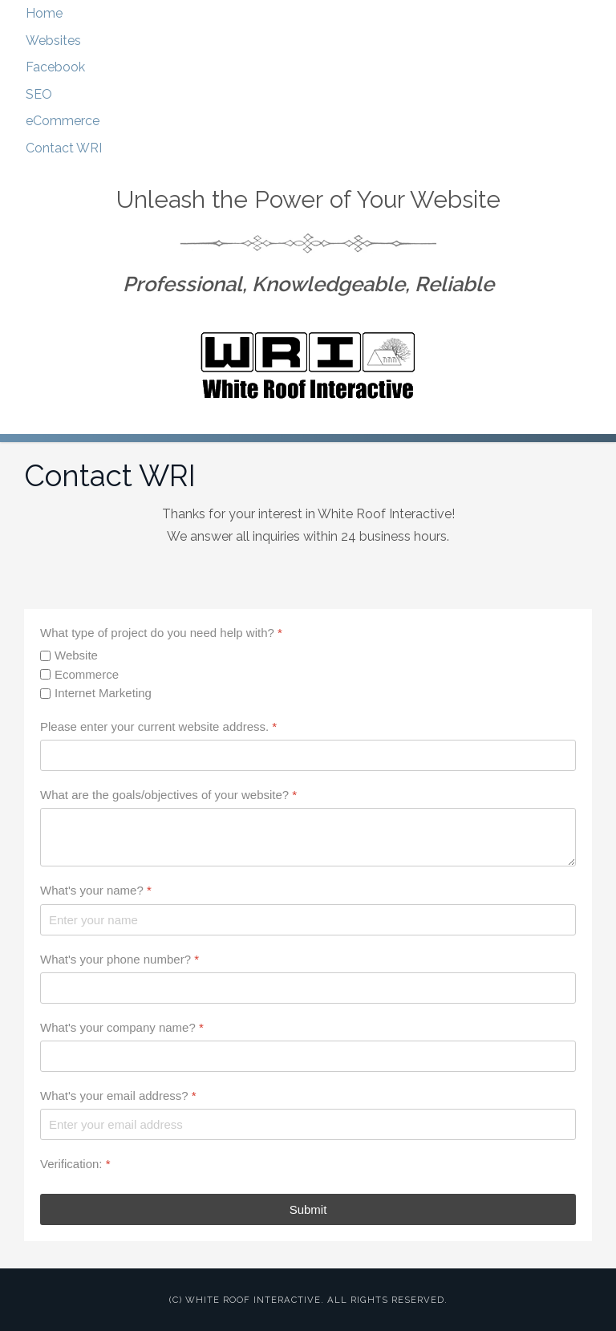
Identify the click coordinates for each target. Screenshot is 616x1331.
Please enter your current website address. (158, 726)
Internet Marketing (103, 693)
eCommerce (62, 120)
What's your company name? (122, 1027)
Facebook (55, 67)
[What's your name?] (308, 919)
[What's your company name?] (308, 1056)
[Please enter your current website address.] (308, 755)
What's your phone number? (119, 959)
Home (44, 13)
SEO (39, 94)
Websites (53, 40)
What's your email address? (118, 1095)
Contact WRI (64, 148)
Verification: (75, 1164)
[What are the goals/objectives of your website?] (308, 837)
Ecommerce (87, 674)
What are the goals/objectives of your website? (168, 794)
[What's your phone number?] (308, 988)
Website (76, 655)
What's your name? (96, 890)
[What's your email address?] (308, 1124)
